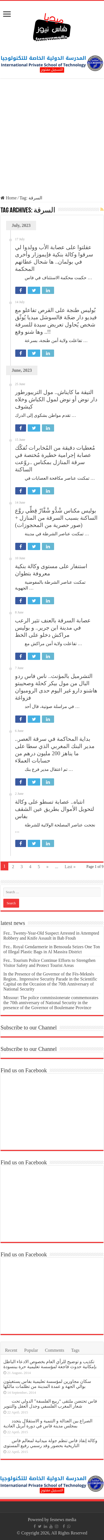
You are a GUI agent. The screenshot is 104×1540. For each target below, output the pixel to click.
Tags (75, 1350)
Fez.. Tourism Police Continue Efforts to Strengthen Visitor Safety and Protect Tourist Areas (49, 963)
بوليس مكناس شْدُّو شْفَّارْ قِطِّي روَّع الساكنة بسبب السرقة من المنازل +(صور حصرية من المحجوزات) (56, 517)
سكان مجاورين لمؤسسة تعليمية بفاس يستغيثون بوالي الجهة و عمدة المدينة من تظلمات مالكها (47, 1384)
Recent (11, 1350)
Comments (54, 1350)
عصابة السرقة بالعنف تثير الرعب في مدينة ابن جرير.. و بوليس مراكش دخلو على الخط (53, 627)
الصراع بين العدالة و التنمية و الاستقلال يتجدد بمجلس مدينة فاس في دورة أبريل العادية (47, 1423)
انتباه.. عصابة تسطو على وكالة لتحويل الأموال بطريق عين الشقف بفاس (54, 809)
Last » (70, 866)
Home (9, 197)
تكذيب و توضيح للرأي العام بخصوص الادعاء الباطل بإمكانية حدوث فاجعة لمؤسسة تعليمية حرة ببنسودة (50, 1364)
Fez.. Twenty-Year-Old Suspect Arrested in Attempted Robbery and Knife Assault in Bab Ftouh (51, 935)
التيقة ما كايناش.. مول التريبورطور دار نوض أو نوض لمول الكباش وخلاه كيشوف (56, 399)
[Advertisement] (52, 137)
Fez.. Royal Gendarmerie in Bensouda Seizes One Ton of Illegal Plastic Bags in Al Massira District (51, 949)
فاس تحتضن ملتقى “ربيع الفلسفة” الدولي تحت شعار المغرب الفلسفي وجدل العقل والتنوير (50, 1403)
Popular (31, 1350)
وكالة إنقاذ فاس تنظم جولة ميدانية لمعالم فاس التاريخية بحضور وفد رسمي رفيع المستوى (50, 1443)
